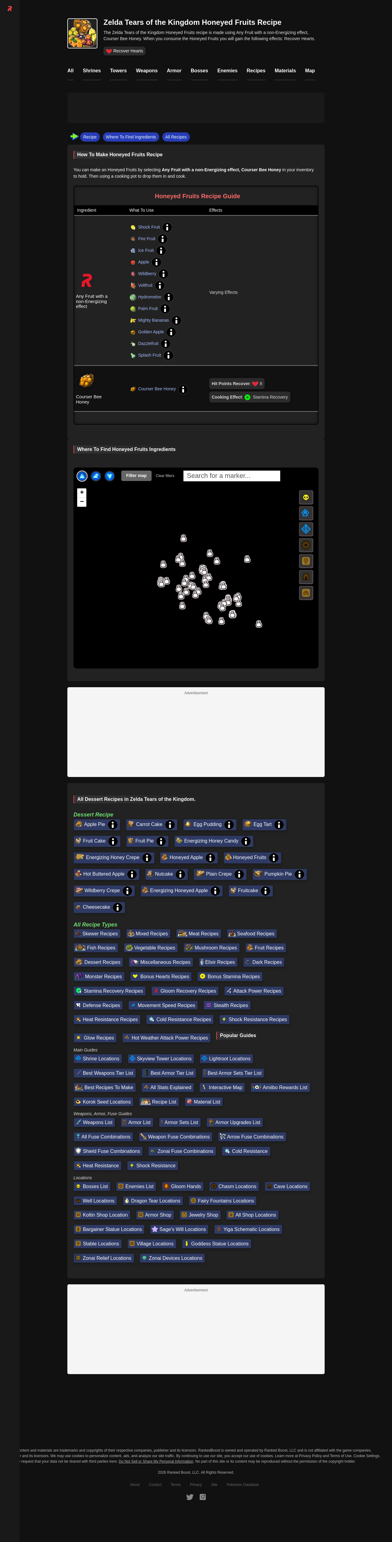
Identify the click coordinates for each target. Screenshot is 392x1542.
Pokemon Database (243, 1485)
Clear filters (165, 476)
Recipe (90, 136)
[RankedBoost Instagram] (203, 1497)
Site (214, 1485)
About (135, 1485)
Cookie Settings (366, 1456)
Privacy (196, 1485)
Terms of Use (341, 1456)
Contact (155, 1485)
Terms (176, 1485)
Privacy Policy (310, 1456)
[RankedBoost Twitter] (190, 1497)
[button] (163, 564)
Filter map (136, 475)
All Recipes (176, 136)
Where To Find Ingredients (131, 136)
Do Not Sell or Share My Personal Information (156, 1462)
